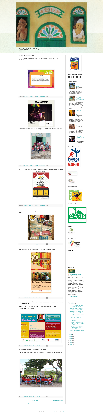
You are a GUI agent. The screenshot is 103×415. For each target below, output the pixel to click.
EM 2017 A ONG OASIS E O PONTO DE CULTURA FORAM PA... (76, 319)
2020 (70, 302)
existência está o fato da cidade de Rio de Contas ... (77, 331)
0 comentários (42, 96)
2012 (70, 338)
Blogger (64, 411)
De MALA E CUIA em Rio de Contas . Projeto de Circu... (76, 312)
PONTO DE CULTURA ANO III (80, 137)
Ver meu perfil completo (73, 296)
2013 (70, 336)
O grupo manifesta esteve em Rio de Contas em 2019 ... (76, 309)
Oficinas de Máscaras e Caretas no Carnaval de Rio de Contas (80, 98)
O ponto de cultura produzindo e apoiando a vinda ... (77, 315)
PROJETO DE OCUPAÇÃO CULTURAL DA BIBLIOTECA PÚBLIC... (77, 323)
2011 (70, 340)
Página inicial (35, 400)
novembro (73, 303)
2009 (70, 344)
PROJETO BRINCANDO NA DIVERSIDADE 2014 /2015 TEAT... (76, 327)
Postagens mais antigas (57, 400)
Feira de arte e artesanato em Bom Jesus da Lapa (79, 112)
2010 (70, 342)
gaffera (54, 411)
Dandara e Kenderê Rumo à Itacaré (79, 85)
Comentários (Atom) (27, 403)
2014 (70, 334)
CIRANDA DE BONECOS (29, 96)
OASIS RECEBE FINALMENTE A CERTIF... (76, 306)
